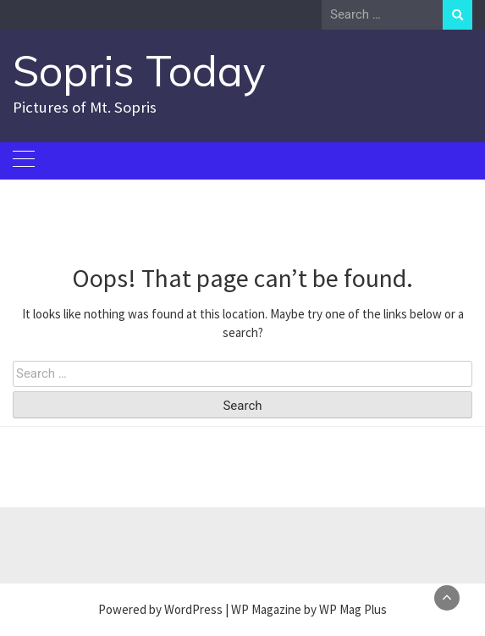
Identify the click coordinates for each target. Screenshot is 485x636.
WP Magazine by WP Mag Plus (309, 609)
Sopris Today (139, 70)
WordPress (193, 609)
